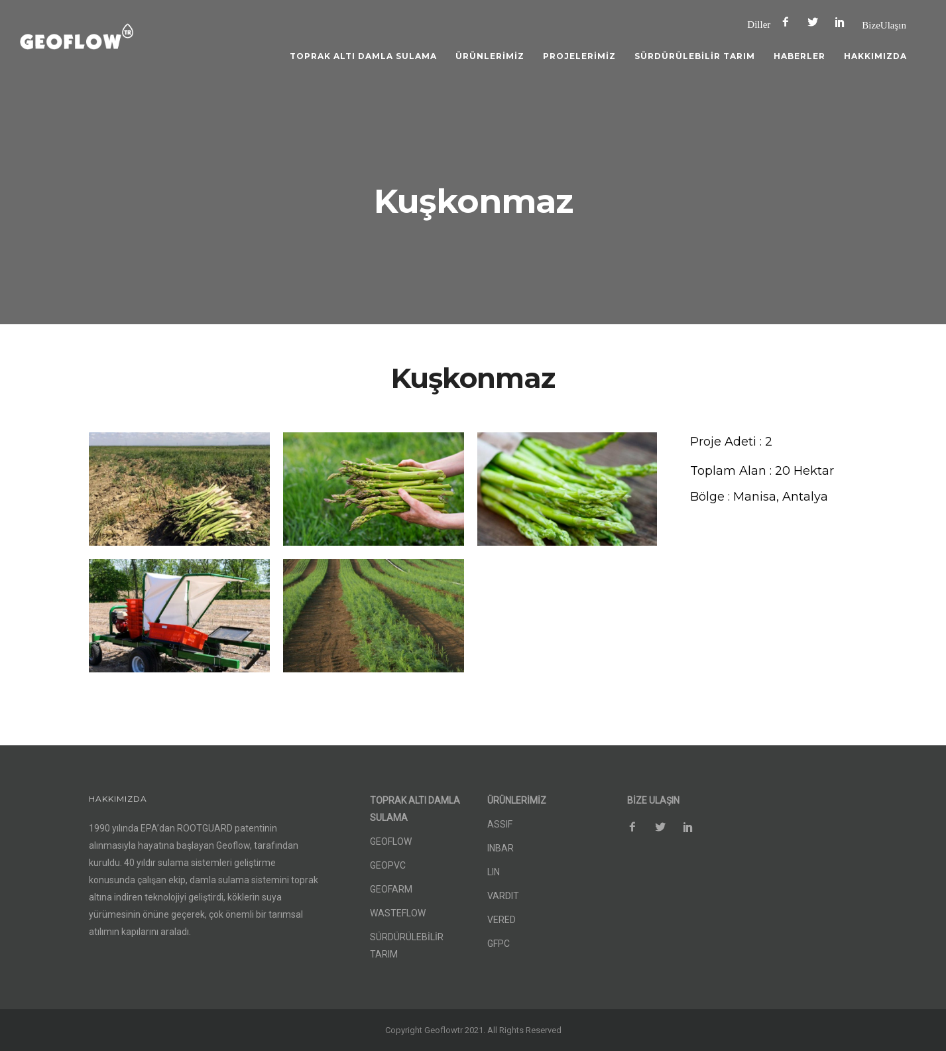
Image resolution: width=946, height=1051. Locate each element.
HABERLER (799, 56)
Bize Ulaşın (884, 25)
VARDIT (503, 896)
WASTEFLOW (398, 913)
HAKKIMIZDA (875, 56)
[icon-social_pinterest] (843, 22)
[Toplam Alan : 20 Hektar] (762, 471)
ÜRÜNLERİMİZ (489, 56)
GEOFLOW (391, 841)
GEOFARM (391, 889)
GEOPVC (388, 865)
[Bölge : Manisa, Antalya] (759, 497)
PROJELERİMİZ (579, 56)
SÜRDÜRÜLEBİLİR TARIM (694, 56)
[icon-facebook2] (789, 22)
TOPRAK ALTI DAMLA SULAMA (363, 56)
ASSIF (499, 824)
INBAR (500, 848)
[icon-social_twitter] (816, 22)
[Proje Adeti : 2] (731, 442)
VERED (501, 919)
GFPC (498, 943)
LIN (493, 872)
